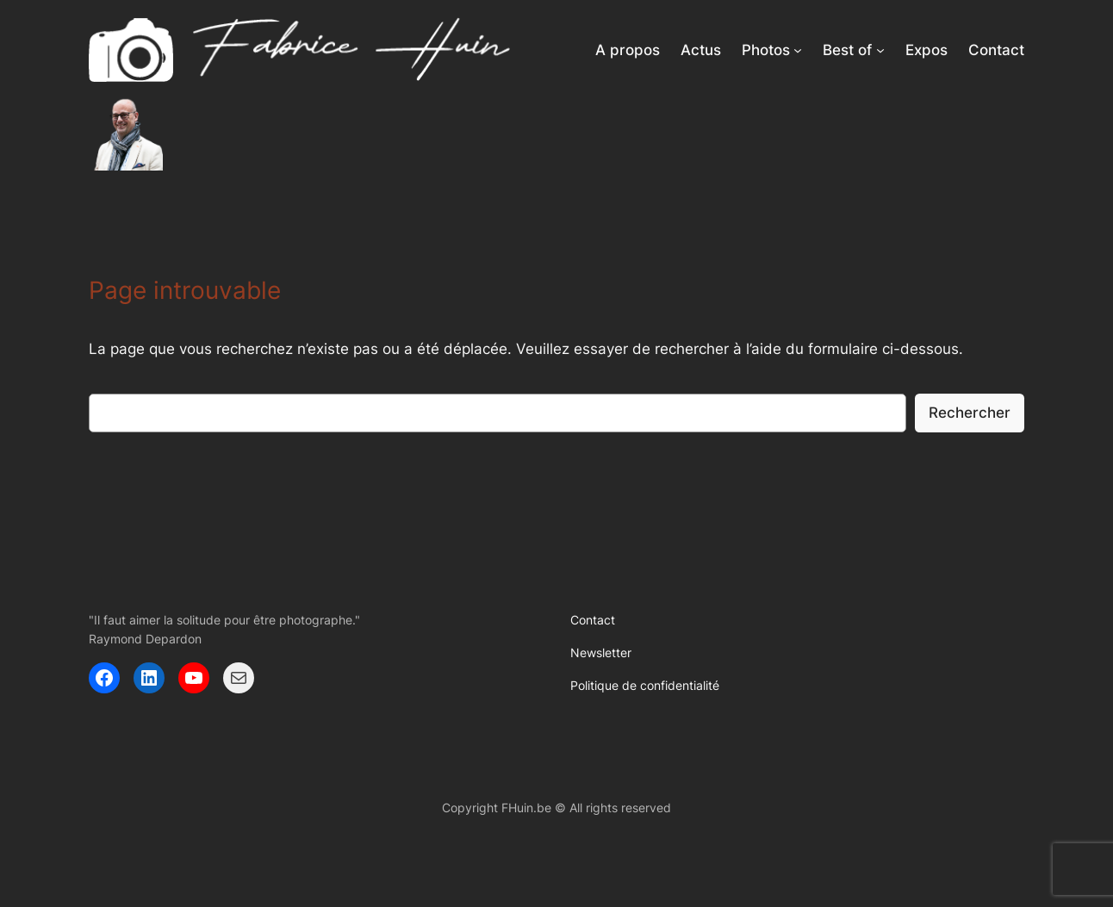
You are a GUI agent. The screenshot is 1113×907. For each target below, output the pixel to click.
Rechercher (969, 412)
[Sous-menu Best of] (880, 50)
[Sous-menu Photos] (797, 50)
